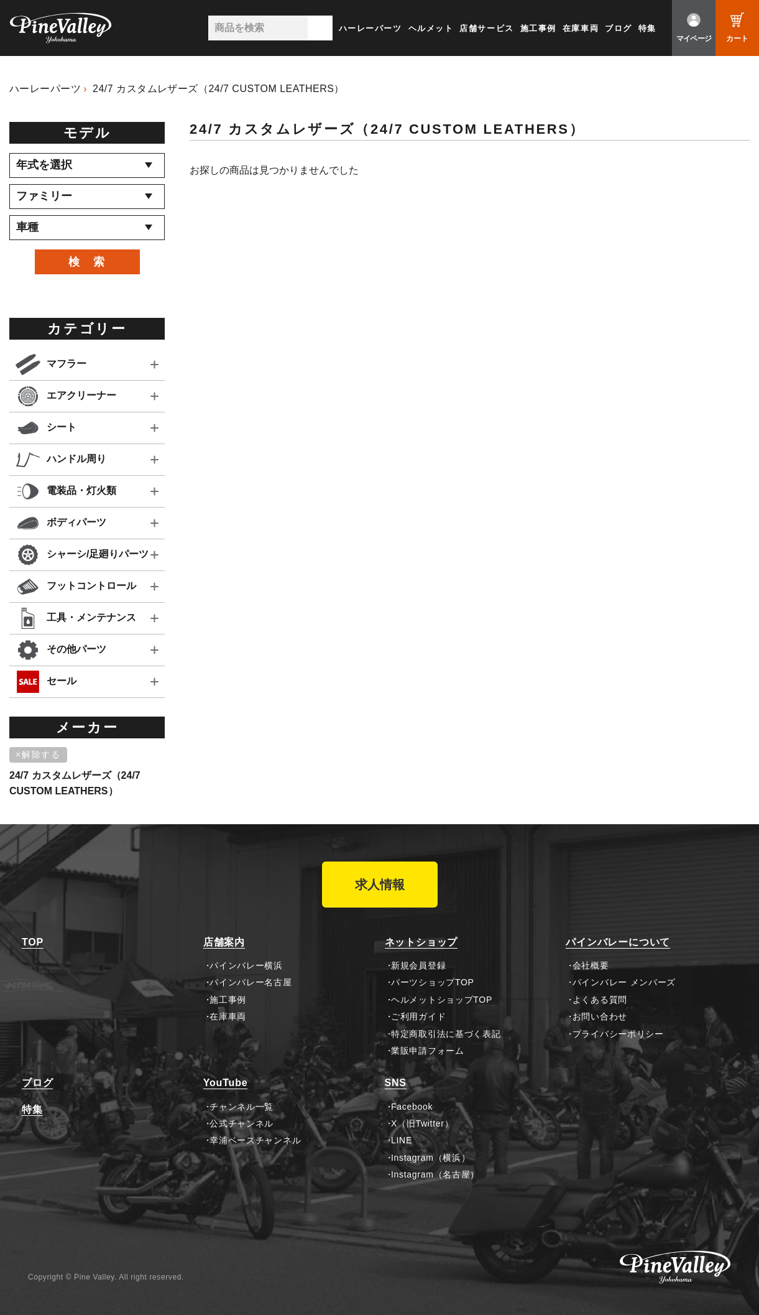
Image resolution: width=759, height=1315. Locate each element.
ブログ (618, 28)
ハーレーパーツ (370, 28)
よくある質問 (600, 1000)
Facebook (412, 1107)
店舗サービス (486, 28)
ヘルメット (431, 28)
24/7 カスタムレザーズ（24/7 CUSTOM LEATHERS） (218, 88)
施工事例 (538, 28)
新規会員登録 (418, 965)
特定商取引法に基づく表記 (445, 1034)
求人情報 (380, 884)
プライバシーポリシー (618, 1034)
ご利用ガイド (418, 1016)
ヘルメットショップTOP (441, 1000)
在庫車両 (581, 28)
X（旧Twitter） (422, 1123)
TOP (33, 942)
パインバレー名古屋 (250, 982)
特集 (647, 28)
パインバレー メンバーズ (624, 982)
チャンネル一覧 (241, 1107)
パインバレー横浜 (246, 965)
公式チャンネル (241, 1123)
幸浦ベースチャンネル (255, 1140)
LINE (401, 1140)
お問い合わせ (600, 1016)
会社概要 (591, 965)
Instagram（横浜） (430, 1158)
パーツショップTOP (432, 982)
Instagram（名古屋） (435, 1174)
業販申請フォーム (427, 1051)
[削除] (40, 755)
